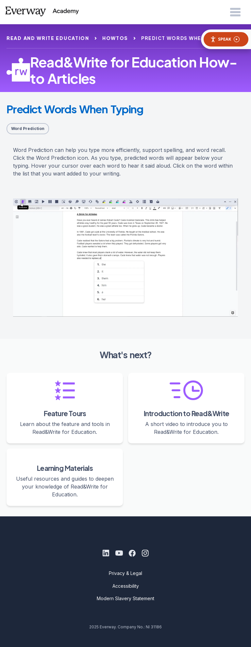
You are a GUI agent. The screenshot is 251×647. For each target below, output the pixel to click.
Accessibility (125, 586)
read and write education (48, 38)
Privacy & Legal (125, 573)
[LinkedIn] (106, 553)
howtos (115, 38)
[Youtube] (119, 553)
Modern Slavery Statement (125, 598)
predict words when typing (184, 38)
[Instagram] (145, 553)
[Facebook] (132, 553)
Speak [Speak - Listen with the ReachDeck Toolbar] (225, 39)
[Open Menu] (235, 12)
